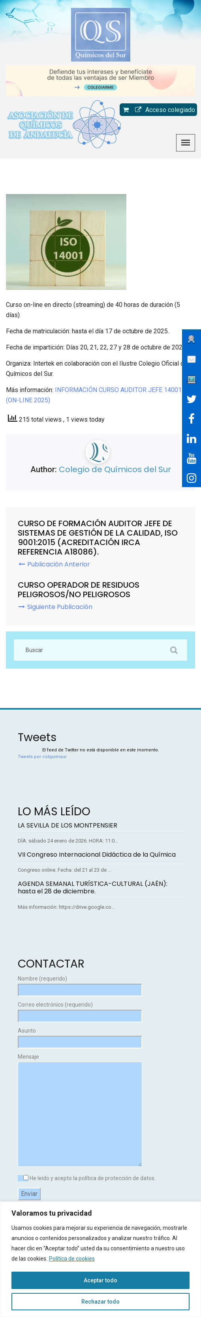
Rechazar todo (100, 1301)
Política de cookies (72, 1258)
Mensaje (80, 1111)
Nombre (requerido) (80, 984)
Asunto (80, 1036)
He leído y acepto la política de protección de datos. (87, 1178)
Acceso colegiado (163, 110)
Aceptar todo (100, 1280)
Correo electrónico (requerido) (80, 1010)
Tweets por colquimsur (42, 756)
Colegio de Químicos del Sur (115, 469)
